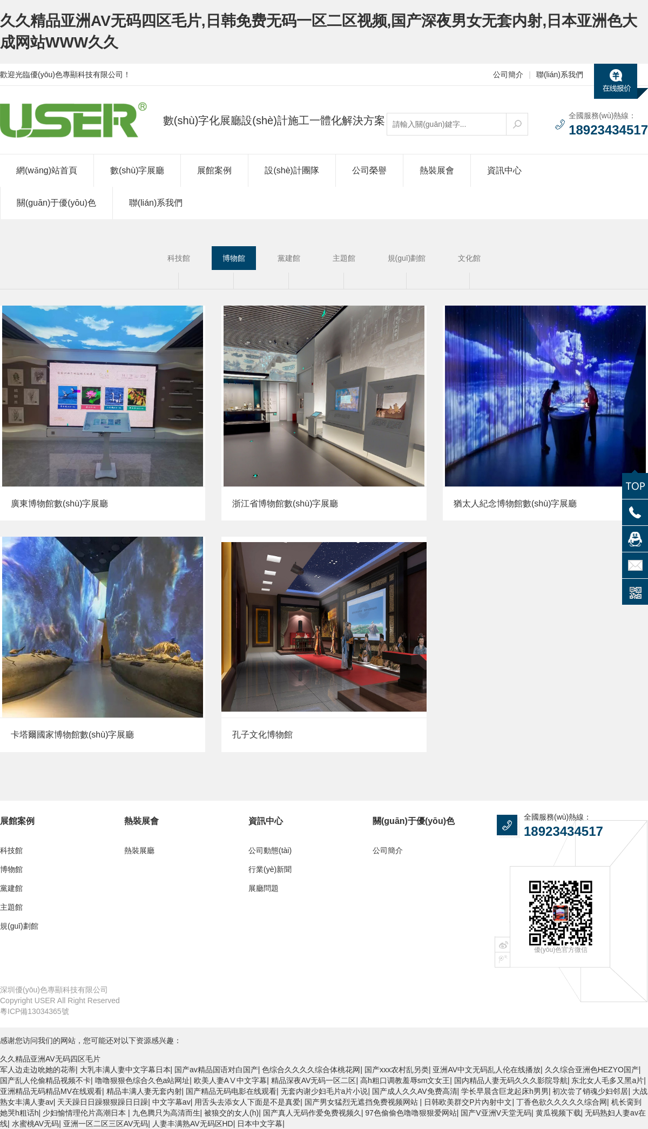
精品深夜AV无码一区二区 (313, 1080)
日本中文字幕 (259, 1123)
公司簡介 (508, 74)
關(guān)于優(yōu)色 (56, 202)
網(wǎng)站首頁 (46, 170)
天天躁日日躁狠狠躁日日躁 (102, 1102)
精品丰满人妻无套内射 (144, 1091)
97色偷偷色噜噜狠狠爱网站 (411, 1112)
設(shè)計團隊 (292, 170)
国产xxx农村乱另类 (396, 1069)
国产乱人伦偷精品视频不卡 (45, 1080)
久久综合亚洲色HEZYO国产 (592, 1069)
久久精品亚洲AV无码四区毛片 (50, 1058)
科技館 (178, 258)
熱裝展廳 (139, 850)
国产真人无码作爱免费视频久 (312, 1112)
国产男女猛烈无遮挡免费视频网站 (362, 1102)
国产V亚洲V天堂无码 (496, 1112)
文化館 (469, 258)
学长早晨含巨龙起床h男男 (505, 1091)
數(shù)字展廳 (137, 170)
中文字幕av (171, 1102)
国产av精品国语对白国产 (216, 1069)
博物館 (233, 258)
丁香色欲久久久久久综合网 (561, 1102)
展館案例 (214, 170)
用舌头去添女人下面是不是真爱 (247, 1102)
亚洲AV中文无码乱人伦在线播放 (487, 1069)
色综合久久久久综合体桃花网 (311, 1069)
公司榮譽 (369, 170)
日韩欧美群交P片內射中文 (468, 1102)
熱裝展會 (437, 170)
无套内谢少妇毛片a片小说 (324, 1091)
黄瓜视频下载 (558, 1112)
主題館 (344, 258)
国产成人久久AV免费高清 (414, 1091)
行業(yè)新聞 (270, 869)
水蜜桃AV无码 (35, 1123)
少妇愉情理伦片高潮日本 (85, 1112)
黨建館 (289, 258)
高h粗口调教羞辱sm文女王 (405, 1080)
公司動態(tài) (270, 850)
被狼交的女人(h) (231, 1112)
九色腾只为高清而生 (166, 1112)
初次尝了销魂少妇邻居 (590, 1091)
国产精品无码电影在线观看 (231, 1091)
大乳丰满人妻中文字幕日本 (125, 1069)
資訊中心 (504, 170)
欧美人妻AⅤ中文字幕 (230, 1080)
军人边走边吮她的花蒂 (38, 1069)
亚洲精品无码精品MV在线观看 (51, 1091)
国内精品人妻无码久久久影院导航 (511, 1080)
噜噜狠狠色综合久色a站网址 (142, 1080)
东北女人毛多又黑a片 (607, 1080)
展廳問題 (263, 888)
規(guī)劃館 (407, 258)
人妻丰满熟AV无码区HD (192, 1123)
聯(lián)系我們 (559, 74)
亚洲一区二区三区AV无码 (105, 1123)
